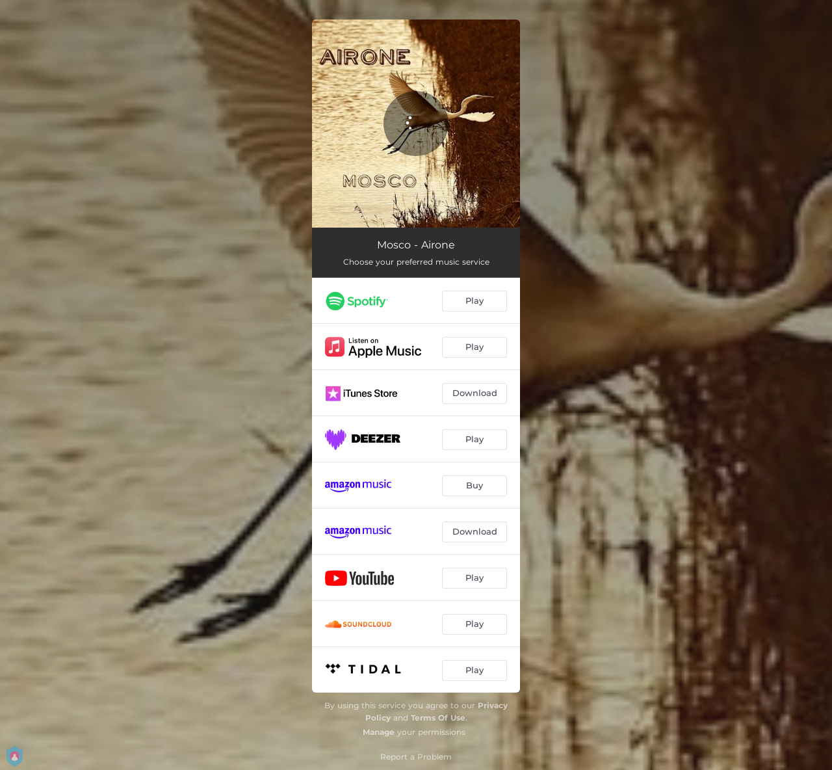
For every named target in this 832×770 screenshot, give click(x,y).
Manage (379, 732)
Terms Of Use (438, 718)
